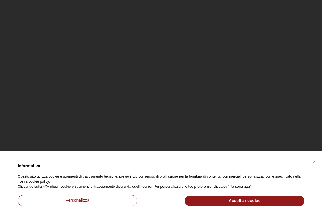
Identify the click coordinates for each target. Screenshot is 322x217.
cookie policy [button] (39, 181)
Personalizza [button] (77, 200)
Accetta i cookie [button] (245, 200)
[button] (314, 161)
